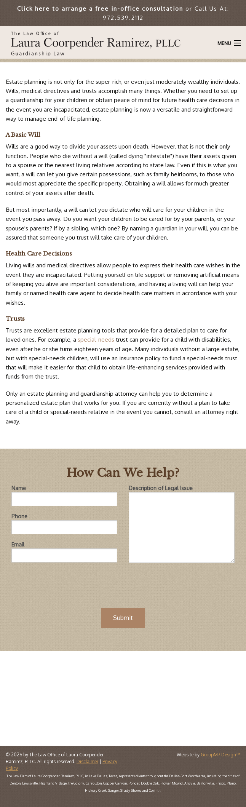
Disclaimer (87, 761)
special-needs (95, 339)
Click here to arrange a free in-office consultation (100, 8)
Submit (123, 618)
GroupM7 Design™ (220, 754)
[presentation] (123, 584)
